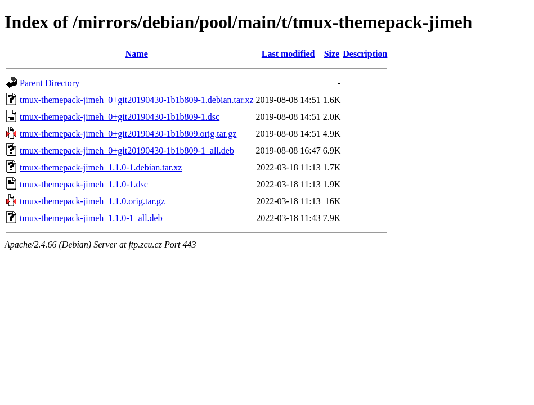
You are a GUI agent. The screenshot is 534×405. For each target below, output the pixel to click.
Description (365, 53)
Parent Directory (49, 83)
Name (136, 53)
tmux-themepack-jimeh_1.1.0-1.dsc (84, 184)
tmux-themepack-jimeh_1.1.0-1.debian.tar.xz (101, 167)
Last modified (288, 53)
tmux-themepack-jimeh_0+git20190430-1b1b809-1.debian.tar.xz (137, 100)
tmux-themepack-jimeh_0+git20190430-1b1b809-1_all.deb (127, 150)
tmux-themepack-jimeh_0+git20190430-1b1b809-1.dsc (119, 117)
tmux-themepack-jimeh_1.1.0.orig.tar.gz (92, 201)
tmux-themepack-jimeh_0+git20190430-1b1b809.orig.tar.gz (128, 133)
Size (332, 53)
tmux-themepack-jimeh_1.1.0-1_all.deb (91, 218)
